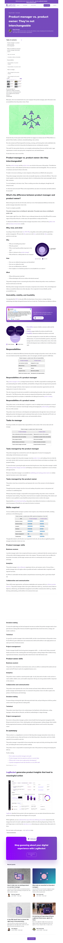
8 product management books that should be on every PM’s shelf (24, 762)
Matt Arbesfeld (40, 928)
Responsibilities (10, 60)
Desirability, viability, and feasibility (14, 57)
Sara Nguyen (14, 928)
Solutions (33, 5)
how (35, 234)
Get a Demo (46, 5)
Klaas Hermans (16, 29)
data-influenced (21, 567)
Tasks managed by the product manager (13, 73)
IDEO (16, 299)
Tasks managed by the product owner (13, 77)
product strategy (25, 252)
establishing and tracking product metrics (40, 473)
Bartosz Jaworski (15, 894)
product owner (26, 165)
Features (25, 5)
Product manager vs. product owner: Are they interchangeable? (13, 44)
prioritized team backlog (20, 501)
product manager (15, 165)
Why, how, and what (11, 54)
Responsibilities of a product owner (14, 66)
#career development (11, 832)
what (45, 234)
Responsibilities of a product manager (13, 63)
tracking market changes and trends (17, 467)
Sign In (54, 5)
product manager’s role (13, 381)
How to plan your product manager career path (20, 756)
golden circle (52, 221)
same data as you (27, 824)
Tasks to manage (11, 69)
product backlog (45, 406)
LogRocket (11, 772)
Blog (18, 5)
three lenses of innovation (14, 224)
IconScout (14, 765)
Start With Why (26, 232)
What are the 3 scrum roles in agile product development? (23, 760)
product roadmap (48, 396)
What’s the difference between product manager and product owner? (13, 50)
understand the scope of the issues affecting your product (32, 820)
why (25, 234)
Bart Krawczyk (40, 894)
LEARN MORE (9, 96)
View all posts (31, 938)
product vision (36, 458)
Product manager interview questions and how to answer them (24, 758)
